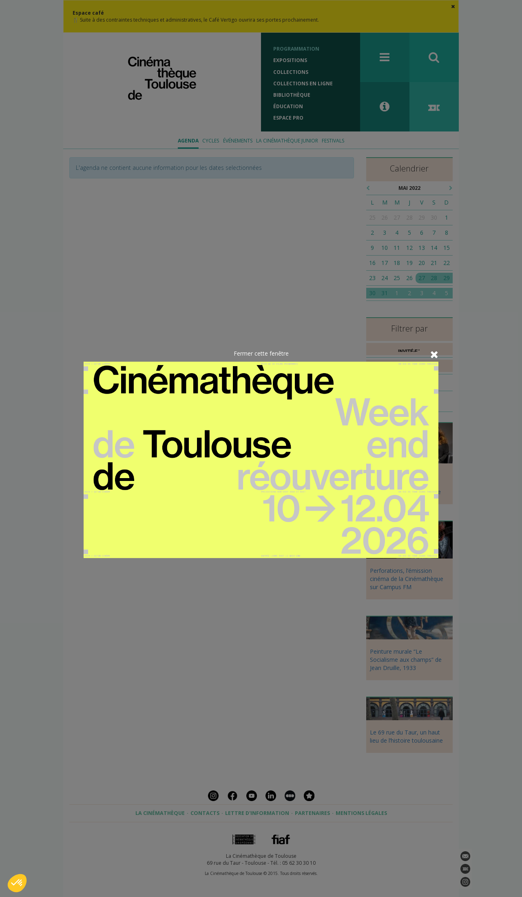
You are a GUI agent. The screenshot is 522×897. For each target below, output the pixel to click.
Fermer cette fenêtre (261, 353)
